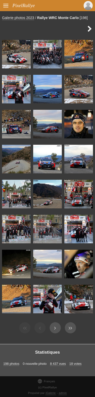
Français (46, 381)
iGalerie (51, 392)
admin (63, 392)
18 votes (75, 364)
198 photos (11, 364)
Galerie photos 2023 (18, 18)
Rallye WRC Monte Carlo (58, 18)
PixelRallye (23, 5)
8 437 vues (58, 364)
